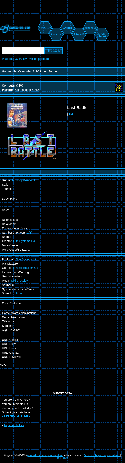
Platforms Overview (14, 59)
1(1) (29, 232)
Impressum (62, 458)
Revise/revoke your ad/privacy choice (102, 455)
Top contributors (14, 425)
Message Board (39, 59)
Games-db (9, 71)
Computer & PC (28, 71)
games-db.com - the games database (45, 455)
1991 (72, 114)
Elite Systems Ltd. (24, 241)
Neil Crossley (19, 280)
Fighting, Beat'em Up (25, 267)
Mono (19, 293)
